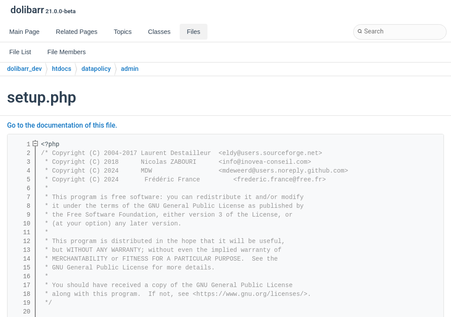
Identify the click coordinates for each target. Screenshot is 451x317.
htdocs (61, 69)
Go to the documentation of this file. (62, 125)
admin (130, 69)
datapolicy (96, 69)
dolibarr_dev (24, 69)
